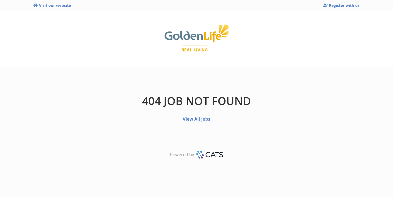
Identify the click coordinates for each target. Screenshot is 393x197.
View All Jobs (196, 119)
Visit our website (52, 5)
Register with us (341, 5)
